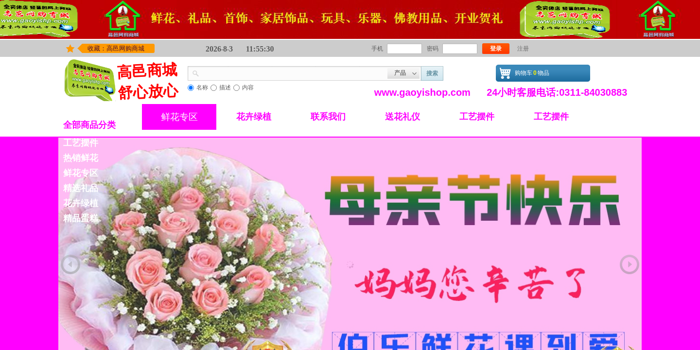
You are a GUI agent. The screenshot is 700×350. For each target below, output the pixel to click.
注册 (523, 48)
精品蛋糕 (80, 218)
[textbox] (293, 72)
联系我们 (328, 117)
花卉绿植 (253, 117)
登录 (496, 48)
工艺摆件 (476, 117)
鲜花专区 (179, 117)
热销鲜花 (80, 158)
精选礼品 (80, 188)
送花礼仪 (402, 117)
